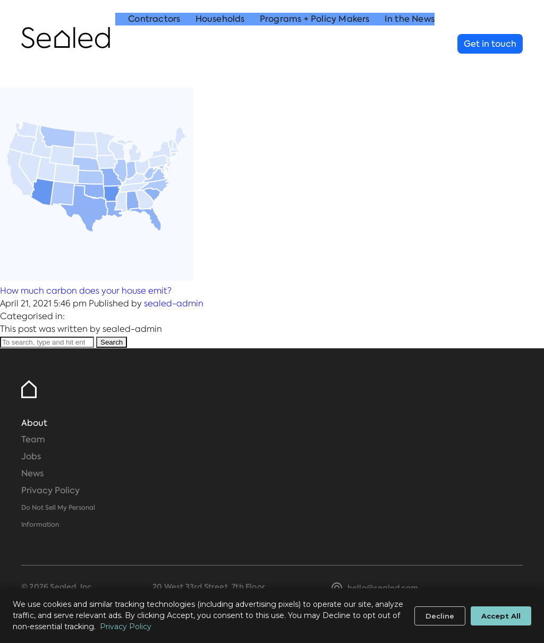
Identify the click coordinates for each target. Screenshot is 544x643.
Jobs (31, 456)
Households (220, 44)
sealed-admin (173, 303)
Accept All (501, 616)
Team (33, 439)
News (32, 473)
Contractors (154, 44)
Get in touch (490, 43)
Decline (440, 616)
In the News (410, 44)
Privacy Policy (50, 490)
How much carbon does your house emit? (86, 290)
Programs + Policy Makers (315, 44)
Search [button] (111, 342)
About (34, 422)
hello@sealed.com (382, 587)
